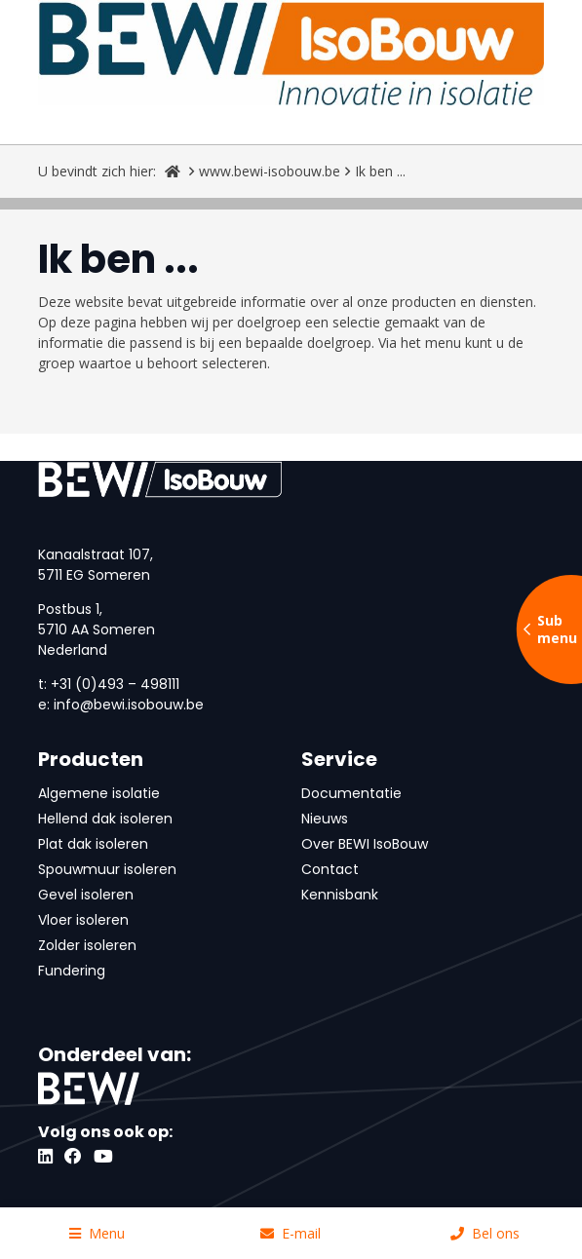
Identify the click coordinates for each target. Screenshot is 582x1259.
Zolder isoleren (87, 945)
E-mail (290, 1233)
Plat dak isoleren (93, 844)
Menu (97, 1233)
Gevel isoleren (86, 894)
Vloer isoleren (83, 920)
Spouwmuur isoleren (107, 869)
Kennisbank (339, 894)
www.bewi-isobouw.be (269, 171)
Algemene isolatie (99, 793)
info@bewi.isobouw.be (129, 704)
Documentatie (351, 793)
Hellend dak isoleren (105, 818)
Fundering (71, 970)
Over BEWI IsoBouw (364, 844)
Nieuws (324, 818)
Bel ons (485, 1233)
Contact (330, 869)
